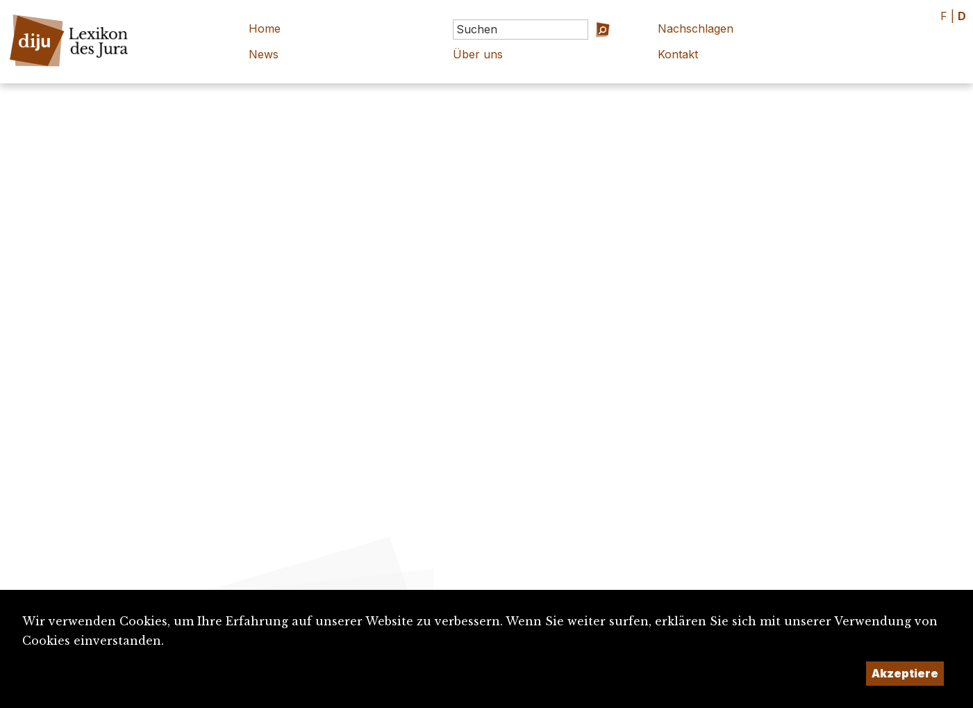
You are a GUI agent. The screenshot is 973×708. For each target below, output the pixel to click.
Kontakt (678, 54)
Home (265, 28)
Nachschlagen (695, 28)
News (263, 54)
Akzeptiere (905, 673)
